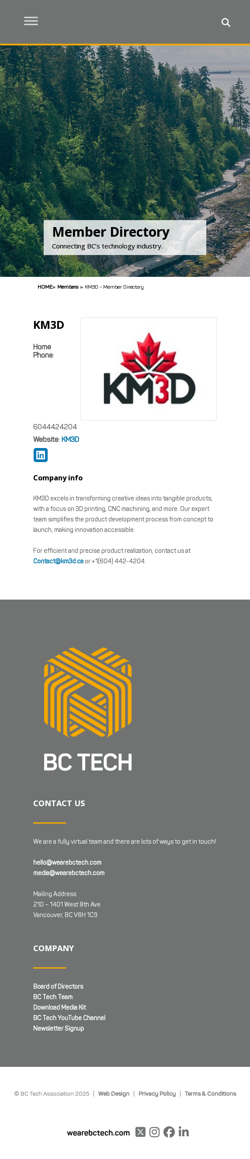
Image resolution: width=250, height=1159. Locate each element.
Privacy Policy (157, 1093)
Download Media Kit (59, 1007)
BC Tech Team (53, 997)
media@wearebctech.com (68, 873)
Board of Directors (58, 986)
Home (45, 286)
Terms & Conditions (210, 1093)
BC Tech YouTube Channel (69, 1018)
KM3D (70, 439)
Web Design (113, 1093)
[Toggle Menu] (31, 21)
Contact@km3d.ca (58, 561)
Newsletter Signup (58, 1028)
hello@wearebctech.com (67, 862)
